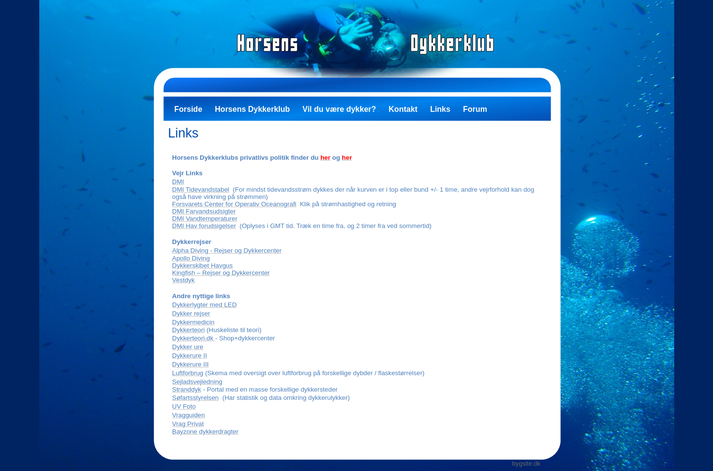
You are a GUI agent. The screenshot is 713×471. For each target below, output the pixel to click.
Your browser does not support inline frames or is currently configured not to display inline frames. (357, 293)
